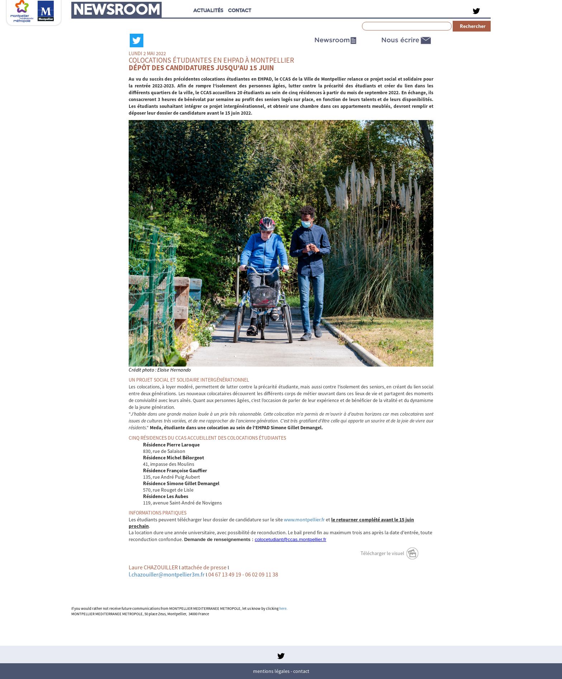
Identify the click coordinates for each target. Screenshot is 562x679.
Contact (301, 671)
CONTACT (239, 10)
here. (283, 608)
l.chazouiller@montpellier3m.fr (167, 574)
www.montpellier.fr (304, 519)
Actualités (208, 10)
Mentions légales (271, 671)
